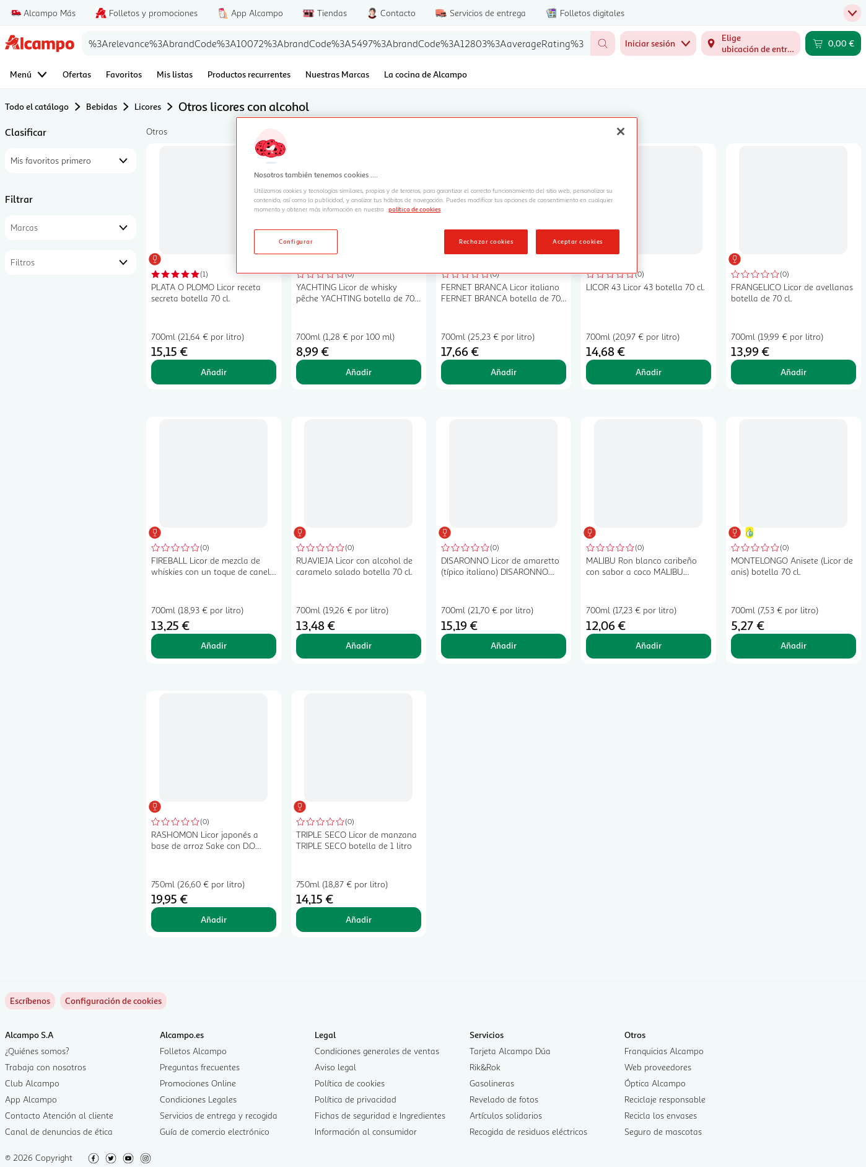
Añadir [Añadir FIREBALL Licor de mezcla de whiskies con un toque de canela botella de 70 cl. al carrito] (214, 645)
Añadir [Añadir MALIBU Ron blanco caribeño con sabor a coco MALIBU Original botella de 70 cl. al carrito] (649, 645)
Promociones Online (198, 1083)
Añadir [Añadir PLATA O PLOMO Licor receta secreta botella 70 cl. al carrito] (214, 371)
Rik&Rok (485, 1067)
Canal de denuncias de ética (59, 1131)
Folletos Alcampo (193, 1050)
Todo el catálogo (37, 106)
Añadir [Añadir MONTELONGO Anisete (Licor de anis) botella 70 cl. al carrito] (794, 645)
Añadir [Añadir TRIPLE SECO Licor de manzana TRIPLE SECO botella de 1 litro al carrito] (359, 919)
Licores (147, 106)
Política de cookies (350, 1083)
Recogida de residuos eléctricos (528, 1131)
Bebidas (101, 106)
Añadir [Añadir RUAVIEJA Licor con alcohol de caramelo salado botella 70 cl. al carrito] (359, 645)
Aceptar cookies (577, 241)
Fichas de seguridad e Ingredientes (380, 1115)
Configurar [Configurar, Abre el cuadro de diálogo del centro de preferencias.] (296, 241)
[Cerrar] (620, 131)
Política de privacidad (355, 1099)
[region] (436, 195)
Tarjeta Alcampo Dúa (510, 1050)
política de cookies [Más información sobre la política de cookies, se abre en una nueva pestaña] (414, 209)
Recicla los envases (660, 1115)
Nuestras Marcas (337, 74)
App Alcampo (31, 1099)
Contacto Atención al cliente (59, 1115)
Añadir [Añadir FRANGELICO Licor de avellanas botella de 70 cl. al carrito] (794, 371)
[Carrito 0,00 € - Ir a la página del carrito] (833, 43)
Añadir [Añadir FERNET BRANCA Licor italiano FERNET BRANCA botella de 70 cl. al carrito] (504, 371)
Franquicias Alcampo (664, 1050)
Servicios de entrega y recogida (219, 1115)
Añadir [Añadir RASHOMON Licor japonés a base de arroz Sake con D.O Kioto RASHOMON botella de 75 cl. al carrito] (214, 919)
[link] (113, 1000)
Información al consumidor (366, 1131)
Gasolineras (492, 1083)
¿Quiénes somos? (37, 1050)
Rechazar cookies (486, 241)
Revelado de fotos (504, 1099)
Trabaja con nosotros (45, 1067)
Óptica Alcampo (655, 1083)
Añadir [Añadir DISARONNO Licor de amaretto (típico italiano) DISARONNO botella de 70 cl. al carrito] (504, 645)
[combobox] (336, 43)
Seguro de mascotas (663, 1131)
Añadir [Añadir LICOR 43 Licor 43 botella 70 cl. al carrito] (649, 371)
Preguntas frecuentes (200, 1067)
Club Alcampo (32, 1083)
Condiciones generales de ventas (377, 1050)
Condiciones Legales (198, 1099)
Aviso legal (335, 1067)
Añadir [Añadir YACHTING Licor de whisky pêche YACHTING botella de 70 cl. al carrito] (359, 371)
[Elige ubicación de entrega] (750, 43)
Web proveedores (657, 1067)
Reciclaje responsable (665, 1099)
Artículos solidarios (506, 1115)
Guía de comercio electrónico (214, 1131)
